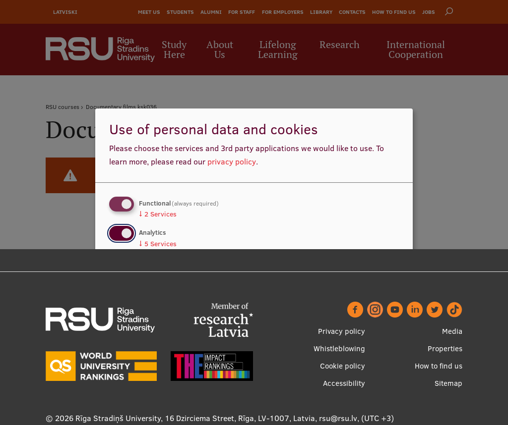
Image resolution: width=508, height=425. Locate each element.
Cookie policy (342, 366)
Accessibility (344, 383)
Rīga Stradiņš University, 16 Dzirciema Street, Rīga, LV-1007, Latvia (195, 418)
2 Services (158, 214)
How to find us (438, 366)
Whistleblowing (339, 348)
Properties (445, 348)
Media (452, 331)
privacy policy (231, 161)
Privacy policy (341, 331)
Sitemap (448, 383)
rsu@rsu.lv (338, 418)
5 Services (158, 244)
